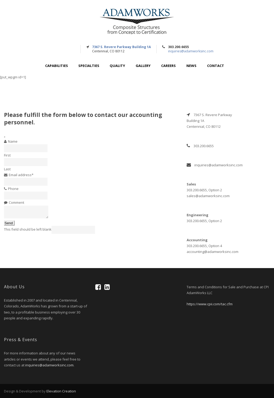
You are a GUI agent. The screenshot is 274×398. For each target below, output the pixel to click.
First (7, 155)
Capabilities (56, 65)
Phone (13, 188)
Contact (215, 65)
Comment (16, 202)
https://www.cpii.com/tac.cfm (210, 304)
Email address (21, 174)
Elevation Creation (61, 391)
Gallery (143, 65)
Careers (168, 65)
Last (7, 169)
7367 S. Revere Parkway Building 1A (121, 47)
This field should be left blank (28, 229)
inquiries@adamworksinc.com (190, 51)
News (191, 65)
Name (13, 141)
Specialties (88, 65)
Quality (117, 65)
